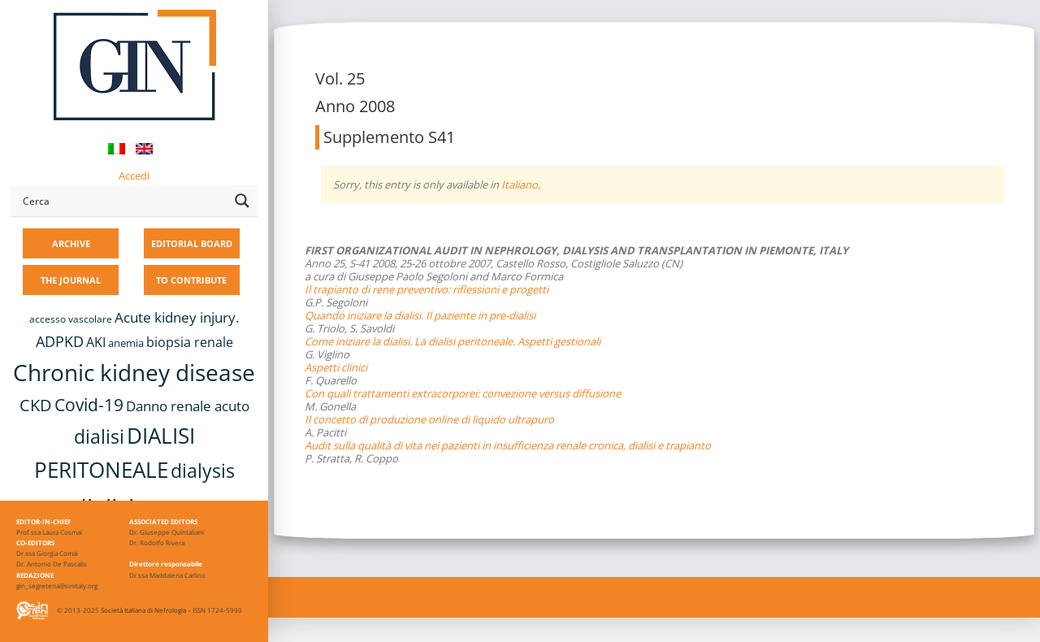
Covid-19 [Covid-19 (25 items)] (89, 404)
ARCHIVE (71, 243)
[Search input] (123, 201)
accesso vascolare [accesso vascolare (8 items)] (70, 319)
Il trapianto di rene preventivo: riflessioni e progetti (426, 289)
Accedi (134, 175)
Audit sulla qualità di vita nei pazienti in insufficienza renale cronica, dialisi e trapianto (508, 445)
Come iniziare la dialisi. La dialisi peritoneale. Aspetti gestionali (452, 341)
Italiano (519, 184)
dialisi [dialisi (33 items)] (99, 436)
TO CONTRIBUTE (191, 280)
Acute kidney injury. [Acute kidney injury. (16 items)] (177, 317)
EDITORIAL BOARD (191, 243)
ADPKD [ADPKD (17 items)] (60, 341)
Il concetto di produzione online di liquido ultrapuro (429, 419)
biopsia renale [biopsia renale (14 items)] (189, 342)
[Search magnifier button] (242, 201)
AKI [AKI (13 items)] (96, 342)
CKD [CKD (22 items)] (36, 405)
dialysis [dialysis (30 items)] (203, 471)
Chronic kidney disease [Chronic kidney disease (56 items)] (134, 372)
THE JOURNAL (71, 280)
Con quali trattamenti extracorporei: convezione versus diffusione (463, 393)
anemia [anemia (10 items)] (126, 343)
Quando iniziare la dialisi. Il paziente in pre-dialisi (420, 315)
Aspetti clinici (336, 367)
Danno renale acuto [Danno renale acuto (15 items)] (187, 406)
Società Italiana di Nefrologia (143, 609)
